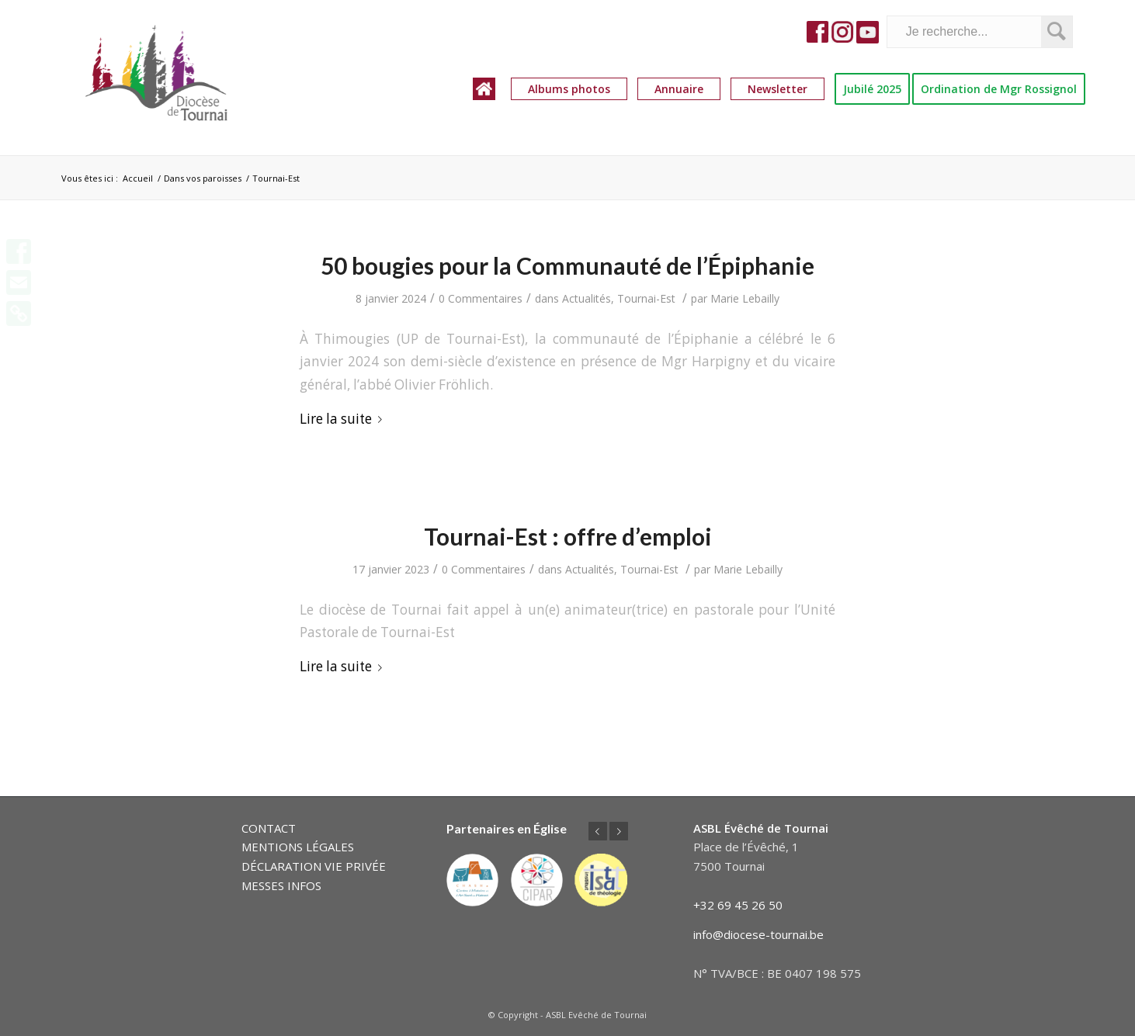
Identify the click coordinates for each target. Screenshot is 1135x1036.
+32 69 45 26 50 (738, 905)
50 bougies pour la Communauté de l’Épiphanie (567, 265)
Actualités (586, 298)
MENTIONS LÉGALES (297, 846)
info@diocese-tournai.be (758, 934)
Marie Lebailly (744, 298)
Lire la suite (344, 419)
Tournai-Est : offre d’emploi (568, 536)
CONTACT (268, 828)
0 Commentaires (480, 298)
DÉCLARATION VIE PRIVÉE (313, 866)
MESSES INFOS (281, 885)
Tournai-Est (646, 298)
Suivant (618, 831)
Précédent (597, 831)
